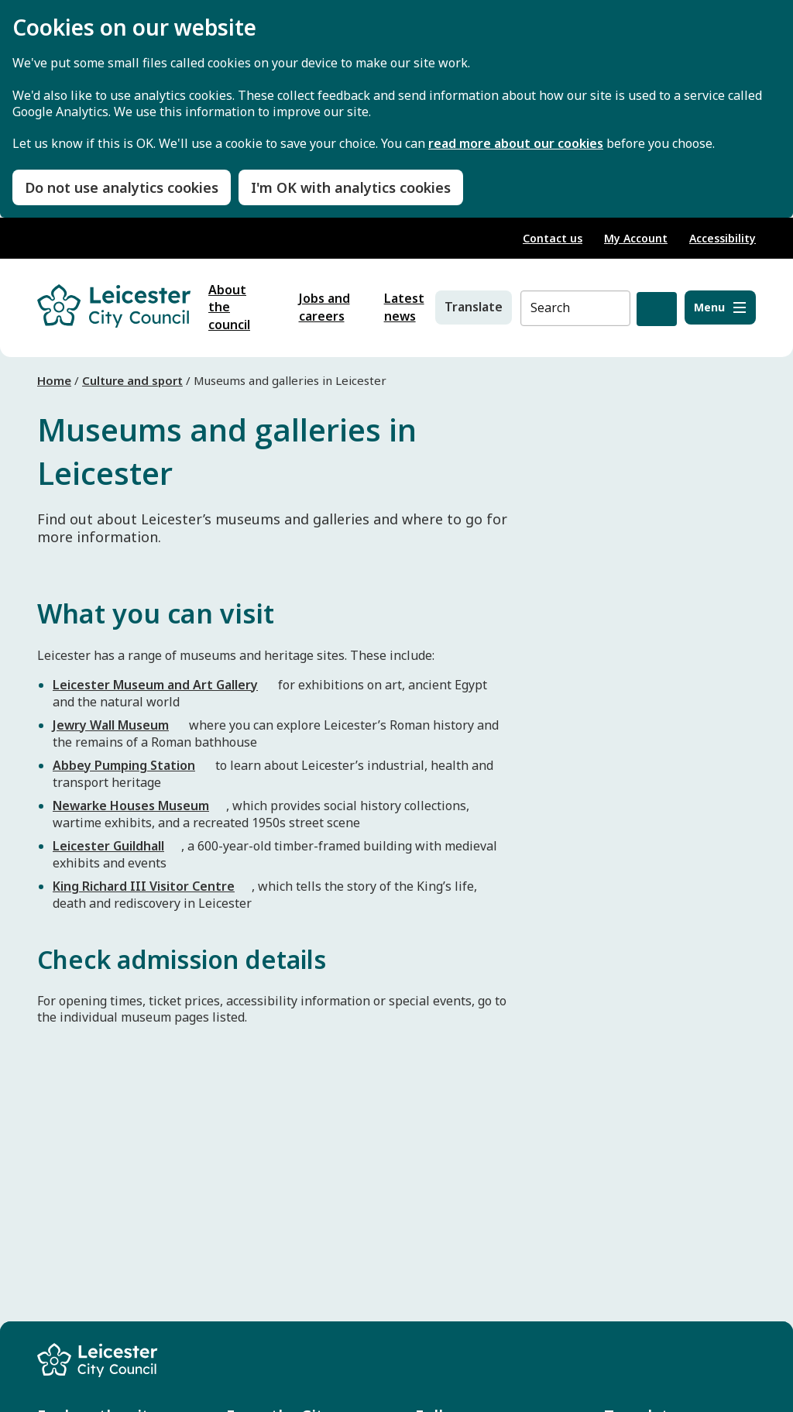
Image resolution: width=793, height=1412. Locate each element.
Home (54, 380)
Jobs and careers (324, 307)
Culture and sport (132, 380)
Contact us (552, 238)
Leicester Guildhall (108, 845)
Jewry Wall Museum (111, 724)
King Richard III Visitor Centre (144, 886)
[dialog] (396, 109)
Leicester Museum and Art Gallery (155, 684)
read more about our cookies (515, 144)
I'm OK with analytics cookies (351, 187)
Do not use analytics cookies (121, 187)
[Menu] (720, 307)
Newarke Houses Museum (131, 805)
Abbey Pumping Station (124, 765)
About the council (229, 307)
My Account (636, 238)
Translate (474, 306)
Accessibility (722, 238)
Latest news (404, 307)
